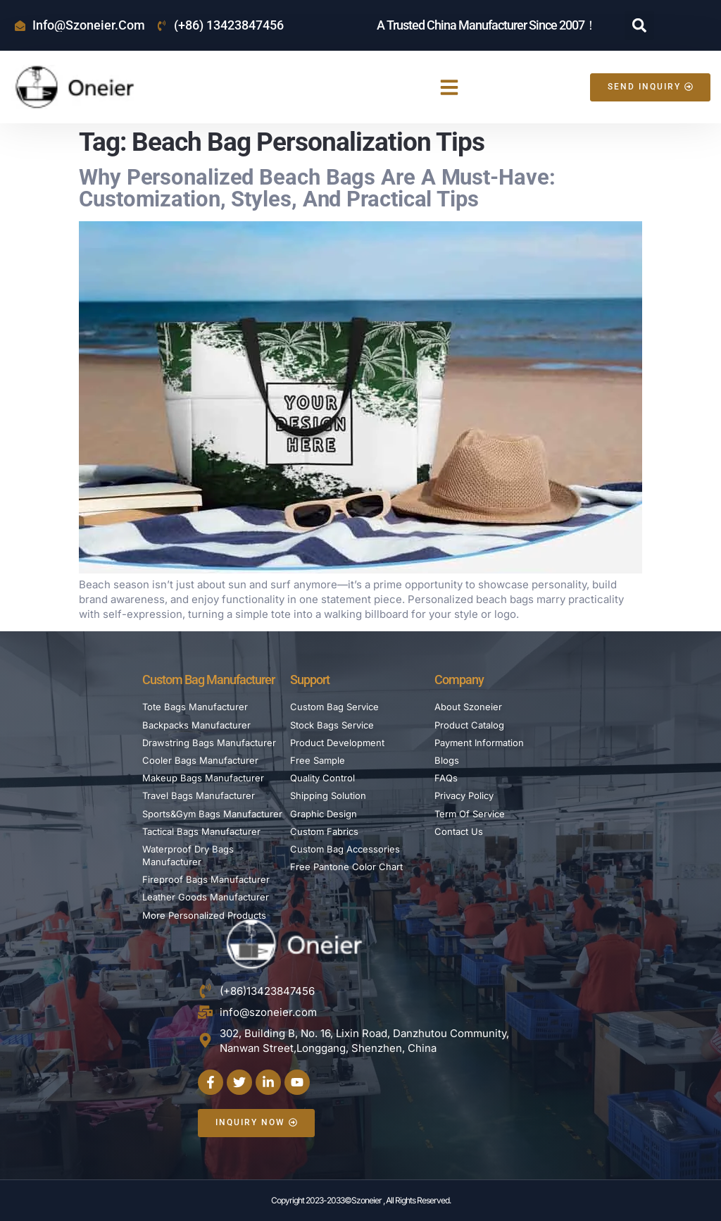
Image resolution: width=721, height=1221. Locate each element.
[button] (639, 25)
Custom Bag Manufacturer (208, 679)
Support (310, 679)
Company (459, 679)
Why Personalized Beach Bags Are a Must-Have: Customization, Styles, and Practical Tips (317, 188)
